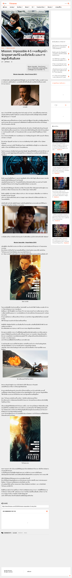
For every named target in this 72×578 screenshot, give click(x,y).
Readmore (59, 149)
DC (33, 7)
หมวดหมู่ (12, 7)
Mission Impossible (11, 48)
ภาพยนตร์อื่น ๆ (58, 7)
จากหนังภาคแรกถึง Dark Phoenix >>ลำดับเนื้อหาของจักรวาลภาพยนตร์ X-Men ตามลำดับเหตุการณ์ (60, 184)
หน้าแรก (29, 571)
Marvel (27, 7)
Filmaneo (13, 3)
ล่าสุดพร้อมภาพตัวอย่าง (58, 83)
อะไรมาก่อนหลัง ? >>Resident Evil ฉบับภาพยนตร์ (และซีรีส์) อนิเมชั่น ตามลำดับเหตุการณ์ (61, 160)
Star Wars (20, 7)
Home (5, 7)
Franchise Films (41, 7)
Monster (50, 7)
